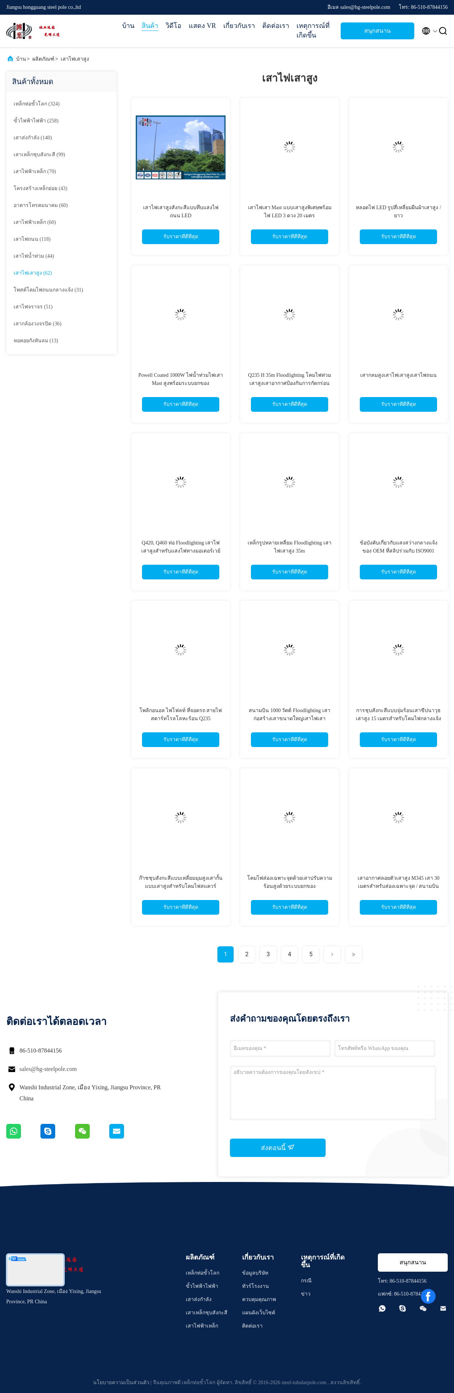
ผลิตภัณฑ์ (43, 59)
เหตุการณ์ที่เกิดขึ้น (313, 30)
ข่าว (306, 1294)
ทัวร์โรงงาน (255, 1286)
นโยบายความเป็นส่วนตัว (121, 1382)
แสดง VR (202, 25)
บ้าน (128, 25)
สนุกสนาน (377, 30)
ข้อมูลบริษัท (255, 1273)
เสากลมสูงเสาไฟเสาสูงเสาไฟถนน (398, 375)
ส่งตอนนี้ (278, 1147)
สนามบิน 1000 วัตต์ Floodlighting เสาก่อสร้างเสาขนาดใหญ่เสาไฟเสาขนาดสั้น (289, 718)
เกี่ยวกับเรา (239, 25)
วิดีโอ (173, 25)
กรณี (306, 1280)
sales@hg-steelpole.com (48, 1069)
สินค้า (150, 25)
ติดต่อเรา (275, 25)
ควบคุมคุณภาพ (259, 1299)
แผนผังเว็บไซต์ (258, 1312)
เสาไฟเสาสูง (75, 59)
